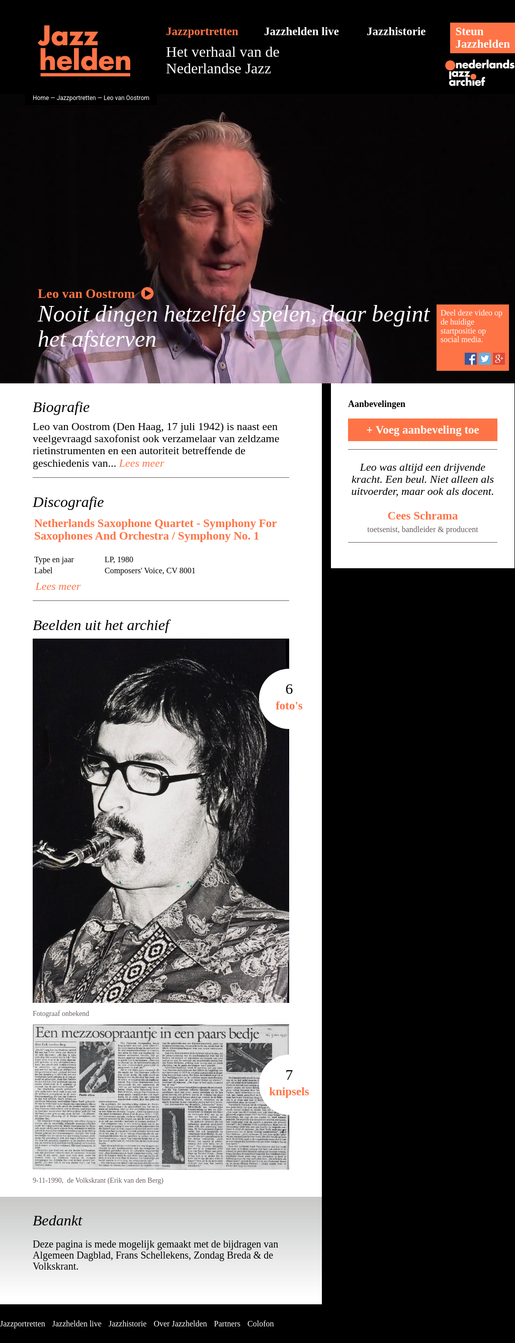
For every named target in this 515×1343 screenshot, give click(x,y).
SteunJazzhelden (482, 37)
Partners (227, 1323)
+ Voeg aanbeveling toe (422, 430)
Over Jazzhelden (180, 1323)
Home (41, 97)
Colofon (260, 1323)
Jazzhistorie (396, 31)
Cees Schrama (423, 515)
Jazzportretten (202, 31)
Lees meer (140, 463)
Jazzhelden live (301, 31)
